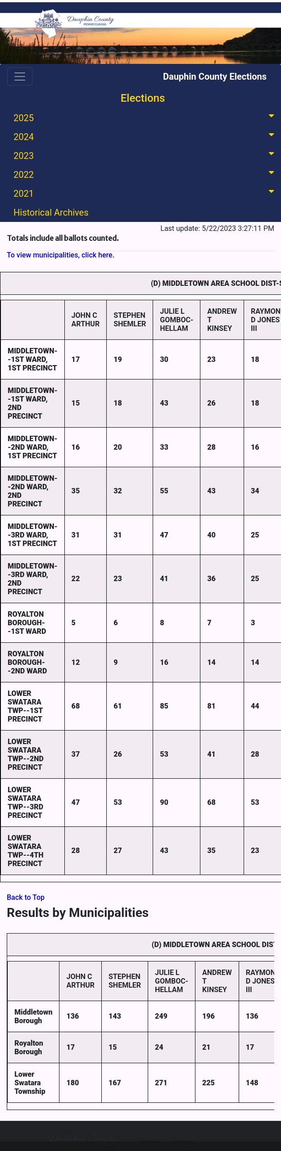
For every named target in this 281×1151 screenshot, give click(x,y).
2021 (145, 193)
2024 (145, 136)
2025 (145, 117)
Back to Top (26, 897)
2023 (145, 155)
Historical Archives (51, 212)
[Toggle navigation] (19, 77)
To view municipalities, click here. (60, 255)
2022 (145, 174)
